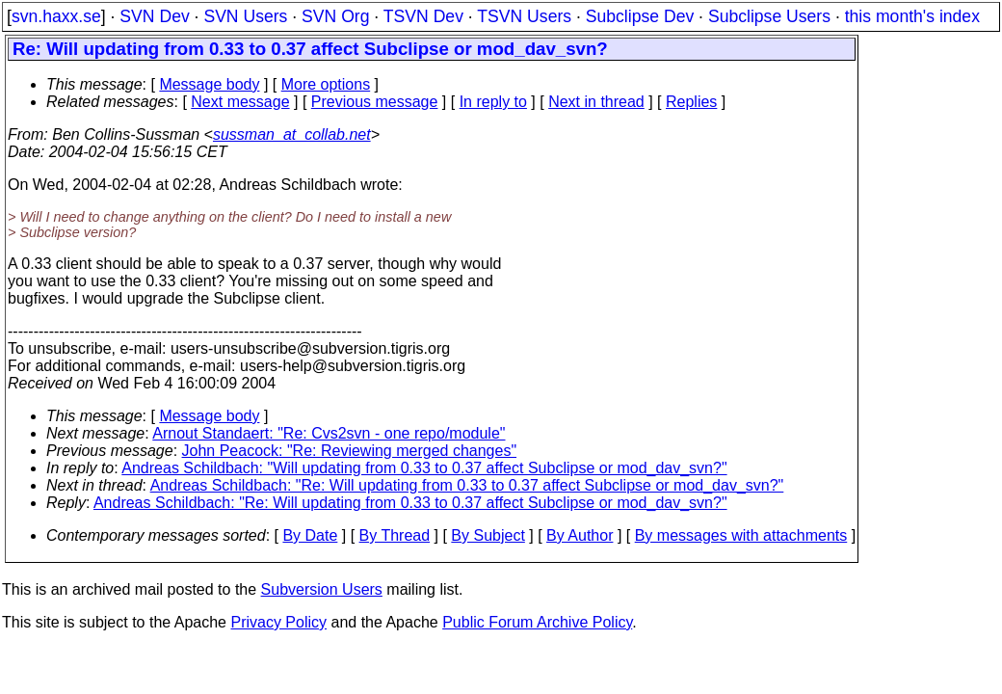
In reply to (493, 101)
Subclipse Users (769, 16)
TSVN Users (524, 16)
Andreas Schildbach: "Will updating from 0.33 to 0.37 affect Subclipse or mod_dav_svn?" (423, 468)
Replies (691, 101)
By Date (309, 535)
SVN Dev (154, 16)
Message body (209, 84)
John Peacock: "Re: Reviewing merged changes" (349, 450)
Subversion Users (321, 589)
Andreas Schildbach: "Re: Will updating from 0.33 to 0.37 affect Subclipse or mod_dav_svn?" (467, 485)
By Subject (487, 535)
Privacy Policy (278, 622)
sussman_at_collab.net (292, 134)
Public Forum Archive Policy (537, 622)
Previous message (374, 101)
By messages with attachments (741, 535)
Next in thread (596, 101)
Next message (240, 101)
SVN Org (335, 16)
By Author (579, 535)
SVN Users (245, 16)
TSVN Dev (423, 16)
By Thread (395, 535)
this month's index (912, 16)
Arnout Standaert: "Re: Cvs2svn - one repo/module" (328, 433)
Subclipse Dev (640, 16)
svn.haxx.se (56, 16)
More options (326, 84)
